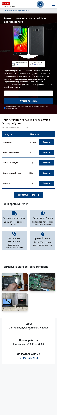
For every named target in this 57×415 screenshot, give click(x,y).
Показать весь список (28, 195)
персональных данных (12, 108)
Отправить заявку (28, 101)
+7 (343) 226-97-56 (28, 358)
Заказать (46, 142)
